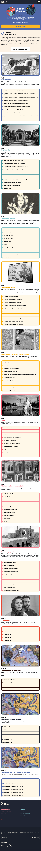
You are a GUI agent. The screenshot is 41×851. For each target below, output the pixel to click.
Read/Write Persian (25, 813)
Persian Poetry (24, 815)
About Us (3, 813)
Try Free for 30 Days (20, 26)
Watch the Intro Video (20, 49)
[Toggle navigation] (39, 2)
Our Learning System (6, 811)
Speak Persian (23, 811)
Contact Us (23, 823)
